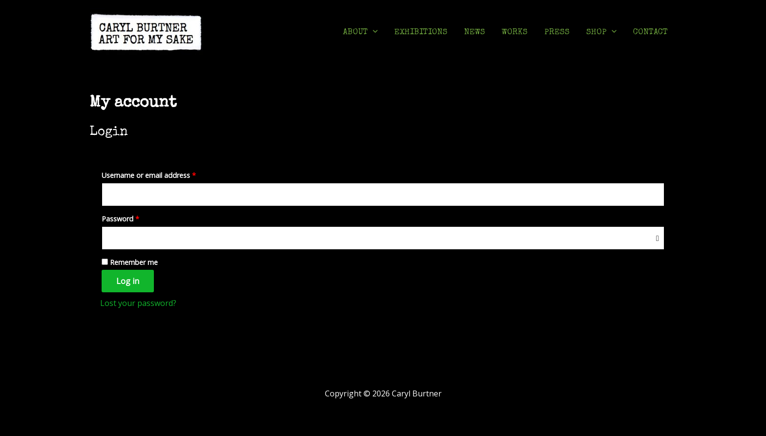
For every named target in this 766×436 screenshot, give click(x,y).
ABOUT (360, 32)
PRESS (557, 32)
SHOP (601, 32)
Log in (127, 281)
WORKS (515, 32)
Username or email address (163, 174)
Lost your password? (138, 303)
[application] (373, 32)
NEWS (474, 32)
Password (135, 217)
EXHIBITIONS (420, 32)
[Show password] (657, 238)
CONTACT (650, 32)
